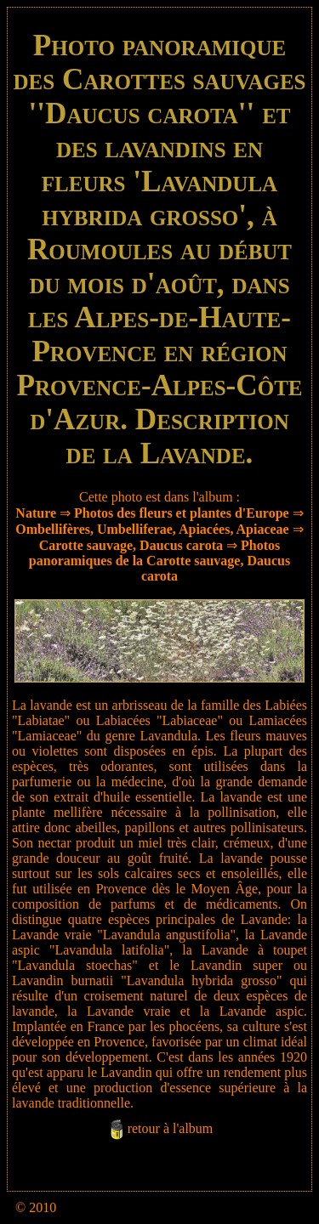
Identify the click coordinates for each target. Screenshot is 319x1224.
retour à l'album (171, 1128)
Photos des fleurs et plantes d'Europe (181, 513)
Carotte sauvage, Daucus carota (131, 545)
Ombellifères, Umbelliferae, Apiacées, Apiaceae (151, 529)
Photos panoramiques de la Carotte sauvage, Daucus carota (159, 560)
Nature (35, 513)
